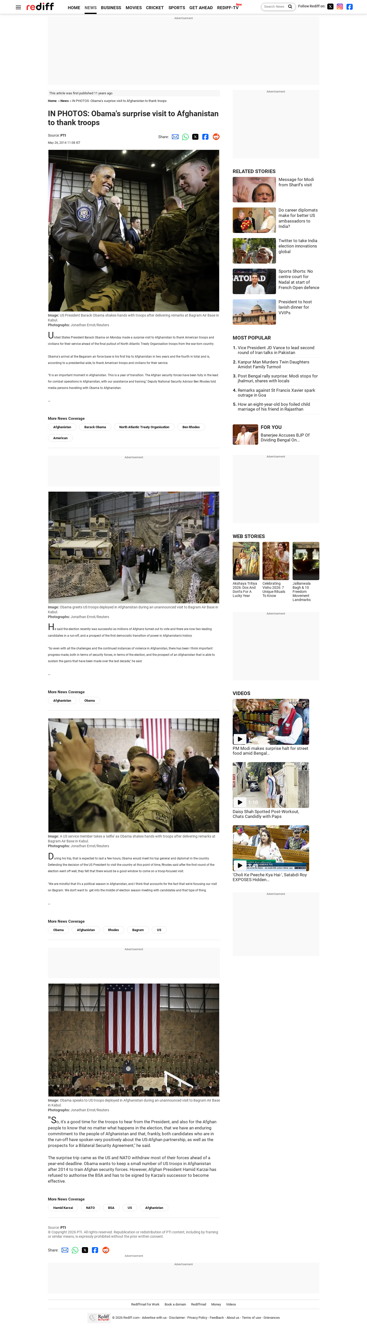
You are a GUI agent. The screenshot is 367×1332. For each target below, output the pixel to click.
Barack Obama (95, 427)
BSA (111, 1208)
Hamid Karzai (63, 1208)
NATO (90, 1208)
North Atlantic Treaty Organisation (144, 427)
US (159, 930)
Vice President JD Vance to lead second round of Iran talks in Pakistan (276, 350)
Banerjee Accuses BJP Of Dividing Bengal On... (285, 437)
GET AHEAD (201, 7)
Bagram (138, 930)
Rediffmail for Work (145, 1304)
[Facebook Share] (205, 137)
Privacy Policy (197, 1318)
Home (52, 101)
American (60, 438)
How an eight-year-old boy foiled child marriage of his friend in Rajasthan (274, 407)
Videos (231, 1304)
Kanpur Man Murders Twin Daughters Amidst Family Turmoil (273, 364)
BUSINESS (111, 7)
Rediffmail (198, 1304)
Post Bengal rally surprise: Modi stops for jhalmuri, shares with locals (278, 378)
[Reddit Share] (215, 137)
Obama (89, 700)
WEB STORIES (249, 536)
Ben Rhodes (191, 427)
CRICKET (155, 7)
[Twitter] (330, 6)
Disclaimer (177, 1318)
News (64, 101)
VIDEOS (241, 693)
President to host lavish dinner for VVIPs (295, 307)
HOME (74, 7)
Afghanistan (62, 427)
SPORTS (176, 7)
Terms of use (251, 1318)
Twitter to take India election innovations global (298, 246)
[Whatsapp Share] (184, 137)
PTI (63, 135)
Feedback (217, 1318)
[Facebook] (349, 6)
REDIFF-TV (228, 7)
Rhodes (113, 930)
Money (216, 1304)
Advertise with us (154, 1318)
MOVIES (134, 7)
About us (233, 1318)
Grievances (272, 1318)
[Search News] (288, 7)
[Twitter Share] (194, 137)
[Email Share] (174, 137)
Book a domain (175, 1304)
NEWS (91, 7)
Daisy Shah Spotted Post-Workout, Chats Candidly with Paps (266, 814)
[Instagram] (340, 6)
